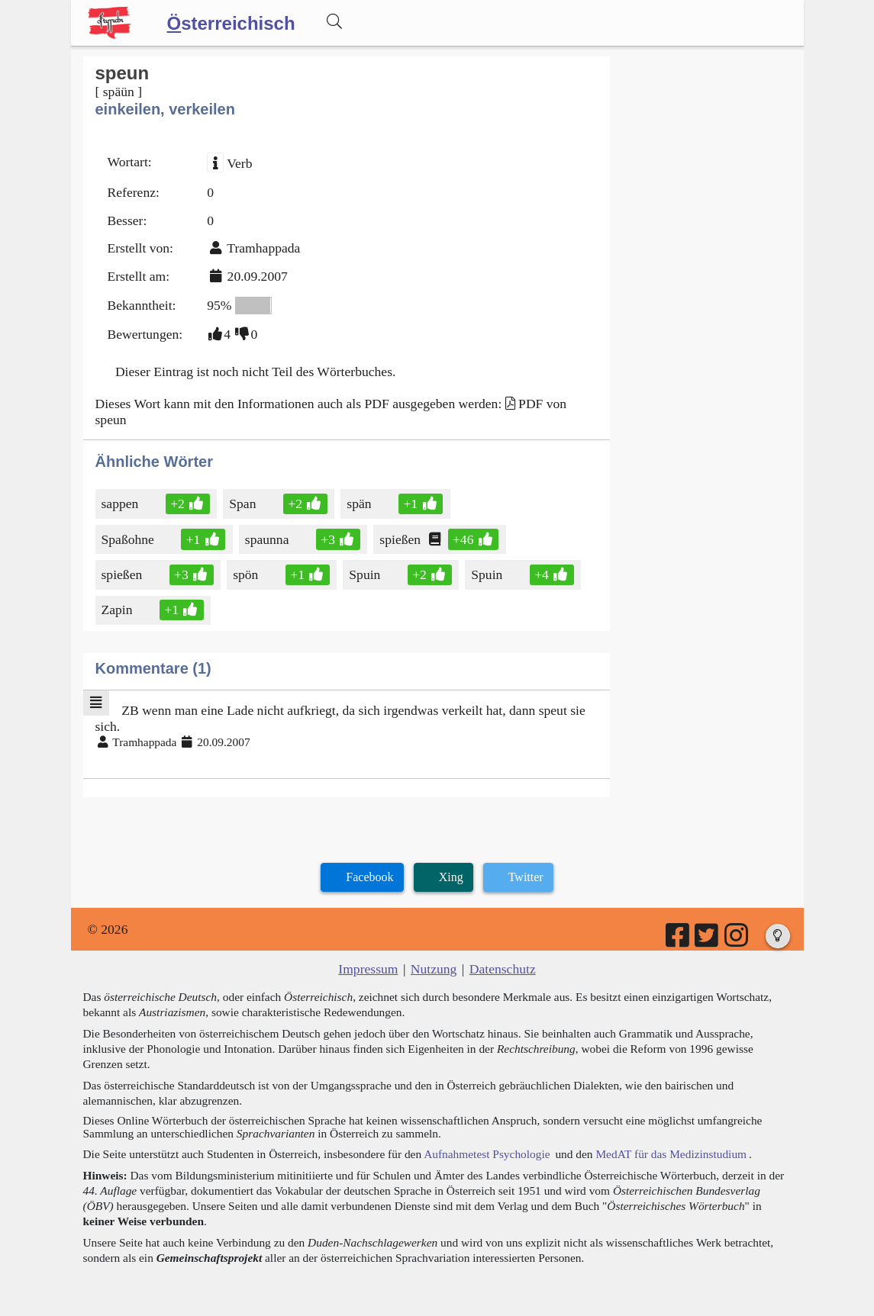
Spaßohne (129, 539)
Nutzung (434, 969)
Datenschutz (502, 969)
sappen (121, 503)
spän (360, 503)
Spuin (367, 574)
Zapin (118, 609)
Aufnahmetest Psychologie (487, 1153)
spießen (401, 539)
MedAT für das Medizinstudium (671, 1153)
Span (243, 503)
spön (246, 574)
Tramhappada (263, 248)
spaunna (268, 539)
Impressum (368, 969)
